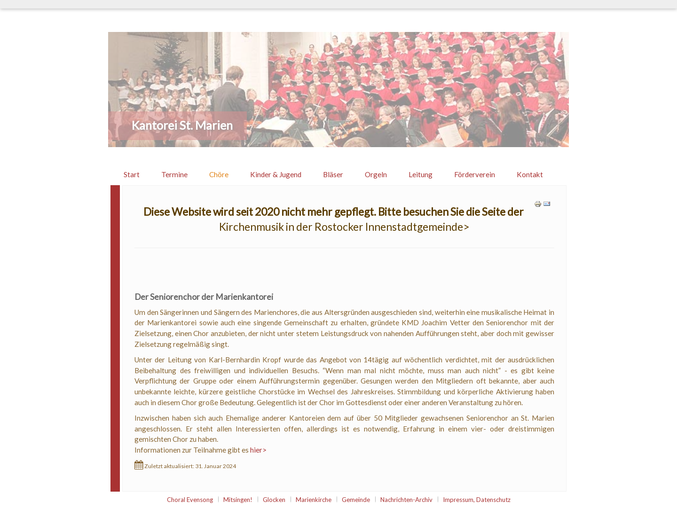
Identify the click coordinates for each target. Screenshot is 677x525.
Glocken (274, 499)
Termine (174, 174)
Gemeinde (356, 499)
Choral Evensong (190, 499)
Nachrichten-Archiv (406, 499)
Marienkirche (313, 499)
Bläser (333, 174)
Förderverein (474, 174)
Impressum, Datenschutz (477, 499)
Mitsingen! (237, 499)
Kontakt (530, 174)
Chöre (218, 174)
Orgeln (376, 174)
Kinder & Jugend (275, 174)
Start (132, 174)
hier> (258, 450)
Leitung (421, 174)
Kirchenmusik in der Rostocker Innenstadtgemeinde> (344, 226)
